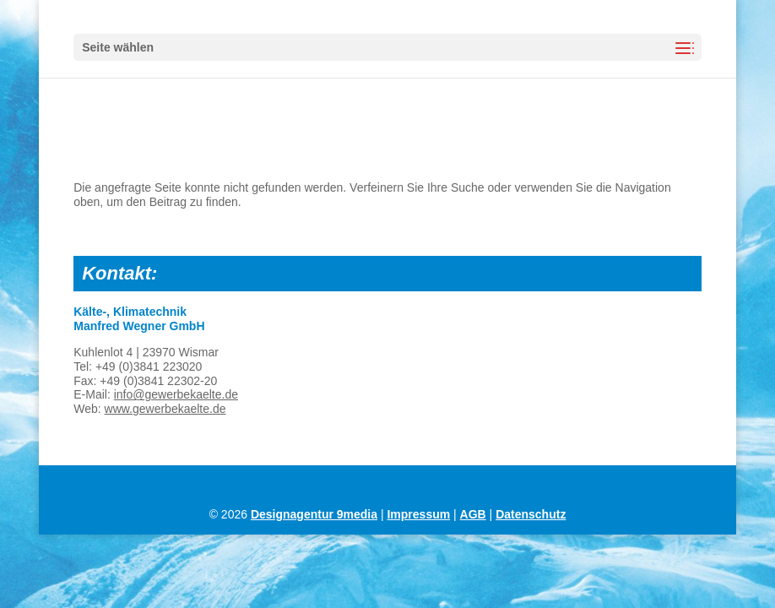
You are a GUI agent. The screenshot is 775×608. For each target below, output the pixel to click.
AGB (473, 514)
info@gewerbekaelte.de (176, 394)
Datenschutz (531, 514)
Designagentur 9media (314, 514)
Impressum (418, 514)
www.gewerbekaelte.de (165, 408)
